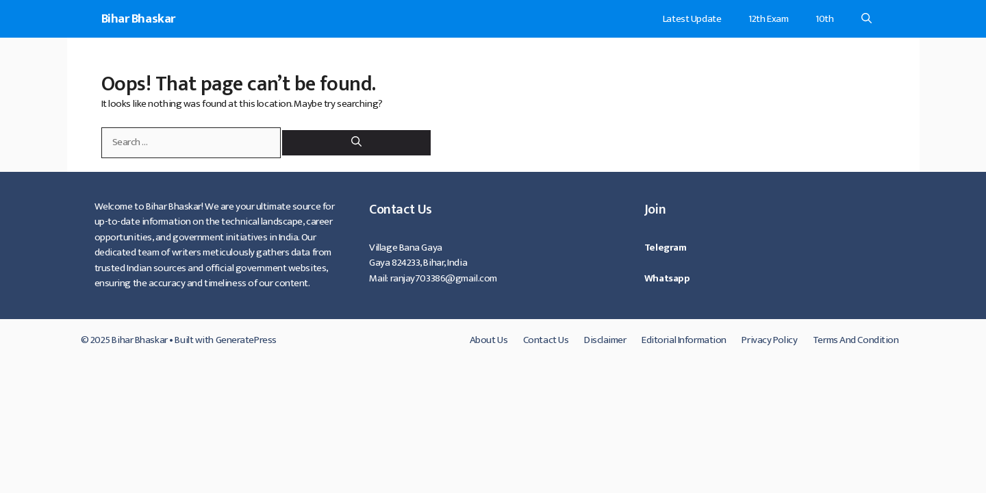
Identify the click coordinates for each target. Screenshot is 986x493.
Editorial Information (684, 340)
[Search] (356, 142)
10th (824, 18)
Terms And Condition (856, 340)
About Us (488, 340)
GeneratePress (246, 340)
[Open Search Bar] (866, 19)
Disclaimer (605, 340)
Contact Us (546, 340)
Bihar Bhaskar (138, 18)
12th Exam (768, 18)
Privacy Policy (769, 340)
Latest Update (692, 18)
